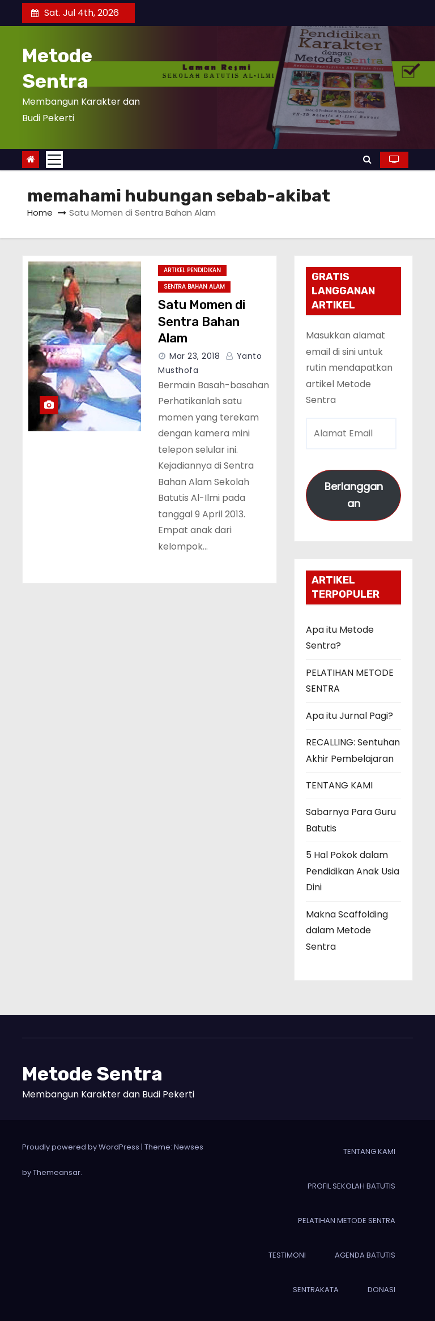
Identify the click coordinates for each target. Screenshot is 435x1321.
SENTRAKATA (316, 1289)
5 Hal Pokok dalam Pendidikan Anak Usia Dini (352, 871)
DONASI (381, 1289)
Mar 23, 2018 (194, 356)
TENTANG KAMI (339, 785)
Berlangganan (354, 495)
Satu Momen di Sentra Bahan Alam (201, 321)
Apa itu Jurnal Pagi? (349, 715)
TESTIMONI (287, 1255)
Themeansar (56, 1172)
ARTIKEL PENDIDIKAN (192, 270)
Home (40, 212)
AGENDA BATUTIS (365, 1255)
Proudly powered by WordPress (81, 1147)
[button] (367, 159)
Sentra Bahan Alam (194, 286)
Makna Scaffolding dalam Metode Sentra (347, 930)
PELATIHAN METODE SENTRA (346, 1220)
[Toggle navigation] (54, 159)
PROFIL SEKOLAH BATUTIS (351, 1186)
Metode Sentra (92, 1074)
